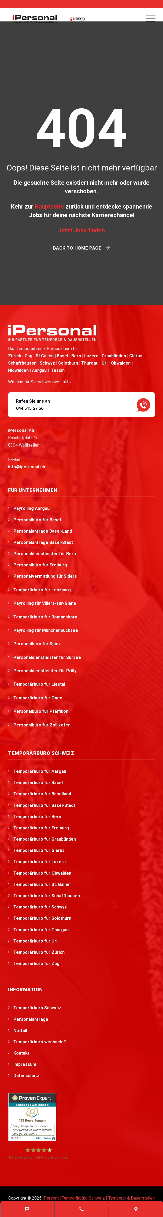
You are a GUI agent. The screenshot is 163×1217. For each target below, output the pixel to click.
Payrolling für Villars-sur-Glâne (45, 603)
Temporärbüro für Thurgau (41, 929)
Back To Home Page (77, 248)
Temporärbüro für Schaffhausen (46, 895)
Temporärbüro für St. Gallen (42, 884)
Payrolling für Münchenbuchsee (46, 630)
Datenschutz (26, 1075)
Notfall (20, 1030)
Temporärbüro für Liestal (39, 684)
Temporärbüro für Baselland (42, 793)
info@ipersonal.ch (26, 466)
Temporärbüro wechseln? (39, 1041)
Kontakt (21, 1053)
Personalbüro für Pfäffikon (41, 711)
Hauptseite (49, 206)
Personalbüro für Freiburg (40, 564)
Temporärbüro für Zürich (39, 952)
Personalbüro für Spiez (37, 643)
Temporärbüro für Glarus (39, 850)
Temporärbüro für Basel (38, 782)
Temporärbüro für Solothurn (42, 918)
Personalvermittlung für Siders (45, 576)
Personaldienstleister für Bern (44, 553)
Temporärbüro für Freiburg (41, 827)
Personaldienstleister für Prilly (45, 670)
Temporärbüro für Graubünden (44, 839)
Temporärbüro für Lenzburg (42, 589)
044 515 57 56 (29, 408)
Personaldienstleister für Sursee (47, 657)
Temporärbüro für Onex (38, 697)
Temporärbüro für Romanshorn (45, 616)
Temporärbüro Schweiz (37, 1007)
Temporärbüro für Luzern (39, 861)
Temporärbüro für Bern (37, 816)
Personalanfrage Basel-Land (42, 531)
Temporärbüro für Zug (36, 963)
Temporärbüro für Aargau (39, 771)
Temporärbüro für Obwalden (42, 873)
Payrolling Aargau (31, 508)
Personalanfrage (30, 1019)
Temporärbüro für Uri (35, 941)
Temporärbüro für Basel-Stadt (44, 805)
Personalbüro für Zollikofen (42, 725)
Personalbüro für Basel (37, 519)
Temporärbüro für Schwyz (40, 907)
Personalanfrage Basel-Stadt (43, 542)
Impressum (24, 1064)
